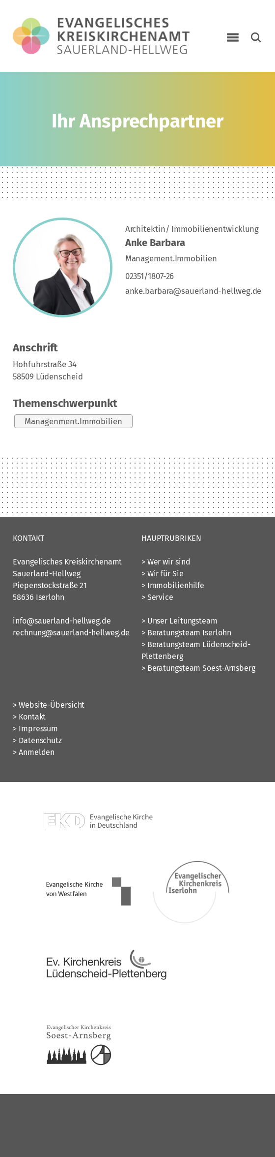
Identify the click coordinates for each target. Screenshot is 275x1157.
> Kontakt (29, 716)
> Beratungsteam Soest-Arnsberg (198, 668)
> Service (157, 597)
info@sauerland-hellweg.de (62, 620)
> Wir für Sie (162, 573)
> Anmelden (34, 752)
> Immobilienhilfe (172, 585)
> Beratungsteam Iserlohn (186, 632)
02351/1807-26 (149, 276)
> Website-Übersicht (48, 705)
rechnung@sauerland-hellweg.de (71, 632)
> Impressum (35, 728)
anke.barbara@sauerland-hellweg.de (193, 291)
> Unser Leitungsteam (179, 620)
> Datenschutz (37, 740)
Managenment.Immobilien (73, 421)
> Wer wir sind (166, 561)
